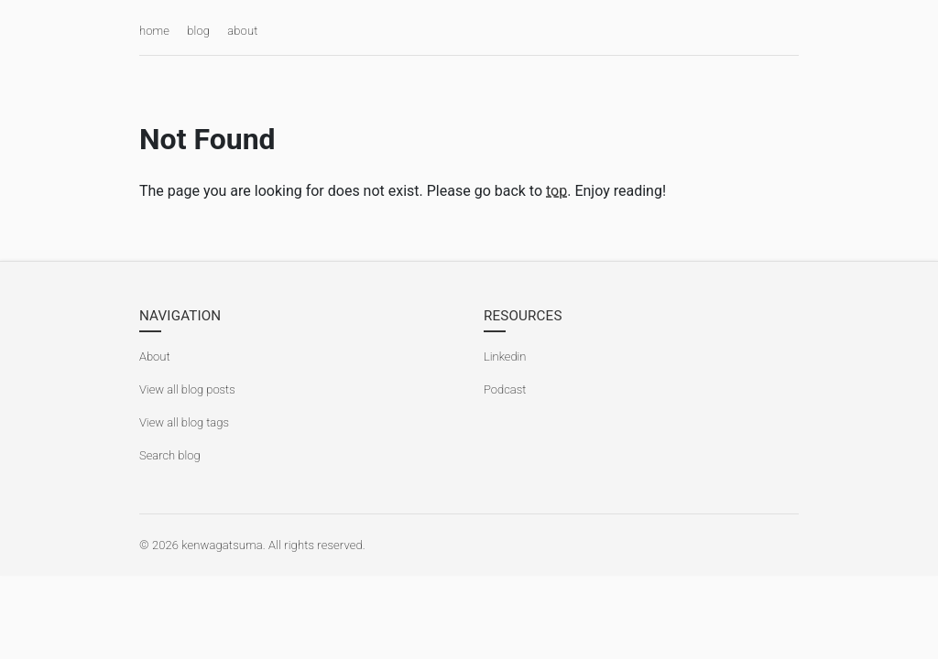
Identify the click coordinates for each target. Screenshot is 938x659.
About (154, 356)
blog (198, 31)
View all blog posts (187, 389)
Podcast (505, 389)
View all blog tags (184, 422)
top (556, 191)
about (242, 31)
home (154, 31)
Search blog (170, 455)
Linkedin (505, 356)
